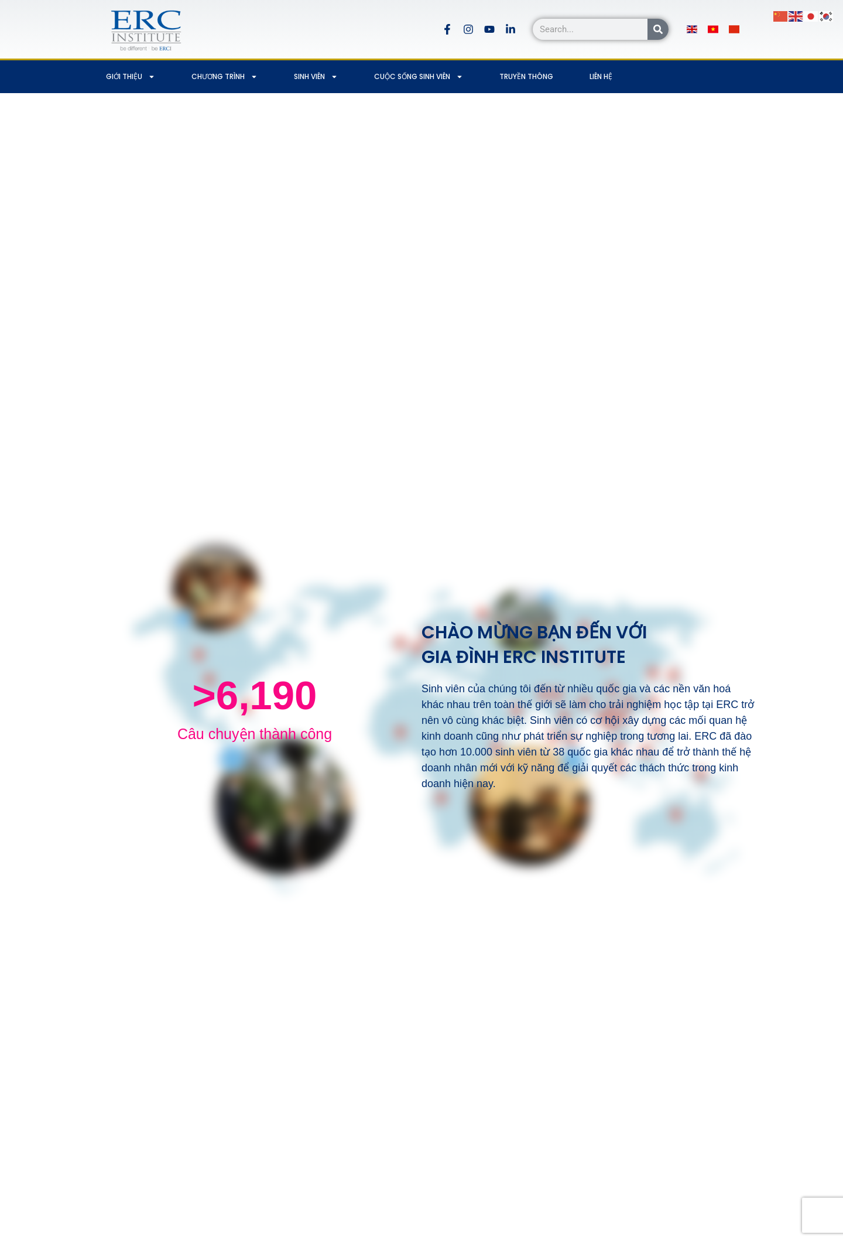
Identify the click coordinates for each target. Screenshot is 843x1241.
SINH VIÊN (316, 76)
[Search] (658, 29)
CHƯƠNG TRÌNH (224, 76)
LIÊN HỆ (601, 76)
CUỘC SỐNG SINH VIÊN (418, 76)
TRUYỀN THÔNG (526, 76)
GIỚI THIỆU (130, 76)
